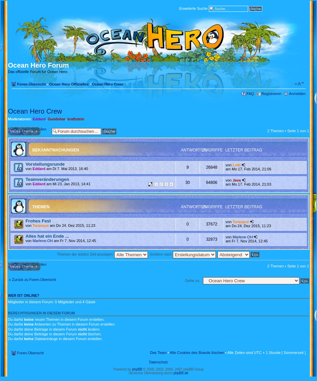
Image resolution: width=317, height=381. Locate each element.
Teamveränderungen (47, 179)
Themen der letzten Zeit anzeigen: (102, 254)
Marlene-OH (42, 241)
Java (236, 180)
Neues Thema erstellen (28, 131)
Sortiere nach (183, 254)
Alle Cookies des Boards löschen (197, 353)
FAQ (250, 94)
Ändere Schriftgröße (299, 84)
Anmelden (297, 94)
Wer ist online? (24, 295)
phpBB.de (181, 373)
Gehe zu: (192, 281)
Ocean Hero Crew (107, 84)
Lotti (236, 165)
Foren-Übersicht (31, 84)
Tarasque (40, 225)
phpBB (137, 369)
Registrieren (271, 94)
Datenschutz (158, 362)
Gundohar (57, 119)
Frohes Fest (38, 220)
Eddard (39, 119)
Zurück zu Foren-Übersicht (34, 280)
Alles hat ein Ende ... (47, 236)
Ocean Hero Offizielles (69, 84)
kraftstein (76, 119)
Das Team (158, 353)
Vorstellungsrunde (45, 164)
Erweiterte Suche (193, 8)
